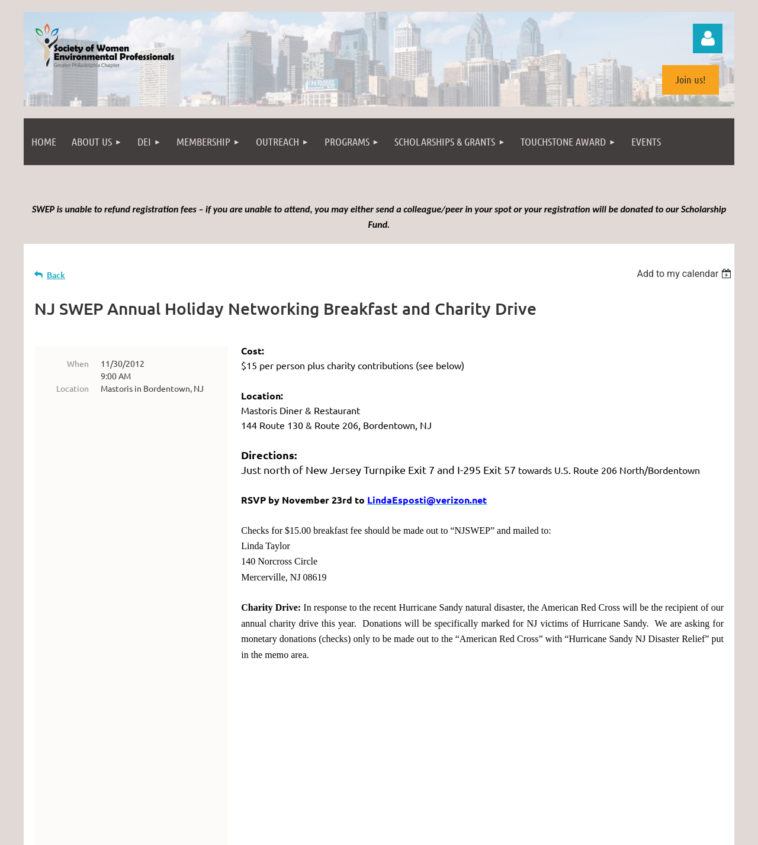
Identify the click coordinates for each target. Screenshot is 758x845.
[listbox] (685, 273)
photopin (390, 791)
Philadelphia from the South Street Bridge (166, 791)
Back (56, 274)
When (78, 363)
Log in (707, 38)
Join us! (690, 79)
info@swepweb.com (411, 753)
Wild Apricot (593, 830)
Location (72, 388)
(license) (425, 791)
